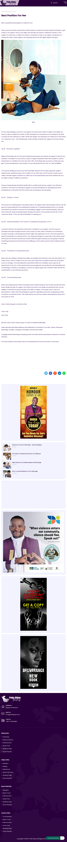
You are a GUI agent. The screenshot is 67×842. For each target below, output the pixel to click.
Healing (5, 766)
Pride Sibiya (33, 839)
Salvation (5, 763)
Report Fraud (6, 793)
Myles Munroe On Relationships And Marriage (26, 462)
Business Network (8, 740)
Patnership (6, 737)
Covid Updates (7, 816)
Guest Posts (6, 746)
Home (2, 11)
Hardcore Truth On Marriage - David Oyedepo (27, 445)
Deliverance (6, 769)
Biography (6, 790)
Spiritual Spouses (8, 772)
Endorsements (7, 743)
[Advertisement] (33, 356)
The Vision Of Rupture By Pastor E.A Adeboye (26, 454)
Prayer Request (7, 751)
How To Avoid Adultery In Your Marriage (25, 471)
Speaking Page (7, 748)
